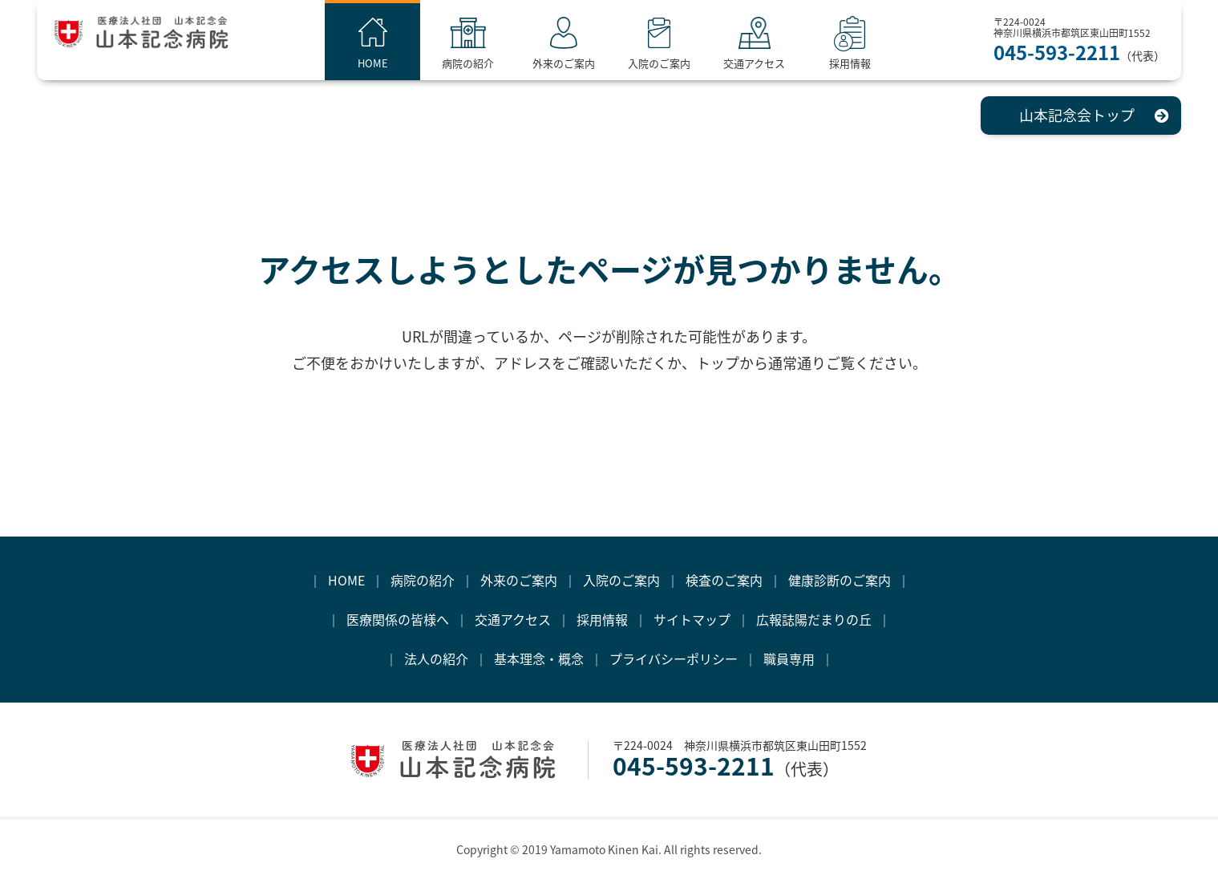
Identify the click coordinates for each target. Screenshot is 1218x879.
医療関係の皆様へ (397, 619)
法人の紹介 (436, 658)
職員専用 (789, 658)
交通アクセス (772, 63)
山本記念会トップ (1077, 115)
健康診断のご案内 (839, 579)
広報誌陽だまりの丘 (814, 619)
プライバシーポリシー (673, 658)
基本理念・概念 (539, 658)
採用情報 (867, 63)
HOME (391, 63)
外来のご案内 (581, 63)
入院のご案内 (676, 63)
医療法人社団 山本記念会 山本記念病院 (163, 39)
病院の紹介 (486, 63)
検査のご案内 (724, 579)
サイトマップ (692, 619)
